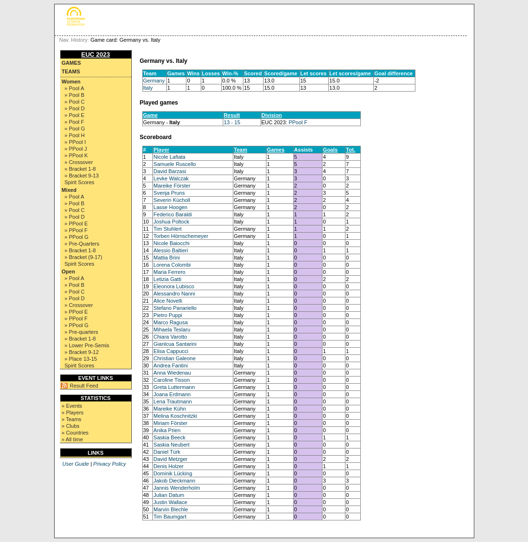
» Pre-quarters (81, 332)
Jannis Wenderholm (176, 488)
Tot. (350, 150)
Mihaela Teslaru (171, 329)
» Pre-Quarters (82, 244)
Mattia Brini (166, 257)
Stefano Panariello (174, 308)
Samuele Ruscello (174, 164)
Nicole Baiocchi (171, 243)
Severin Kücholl (171, 200)
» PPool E (76, 223)
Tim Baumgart (169, 516)
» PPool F (76, 230)
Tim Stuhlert (167, 229)
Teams (71, 71)
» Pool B (75, 95)
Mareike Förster (171, 186)
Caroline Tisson (171, 380)
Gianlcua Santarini (174, 344)
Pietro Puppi (167, 315)
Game (150, 115)
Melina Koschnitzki (175, 416)
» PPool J (76, 149)
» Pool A (74, 88)
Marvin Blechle (170, 509)
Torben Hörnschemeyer (180, 236)
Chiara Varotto (170, 337)
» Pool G (75, 128)
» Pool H (75, 135)
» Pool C (75, 102)
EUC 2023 (95, 54)
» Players (73, 412)
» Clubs (71, 426)
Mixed (69, 190)
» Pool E (75, 115)
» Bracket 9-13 (82, 175)
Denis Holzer (168, 466)
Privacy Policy (109, 464)
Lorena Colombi (172, 265)
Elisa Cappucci (170, 351)
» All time (72, 439)
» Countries (75, 433)
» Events (72, 406)
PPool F (297, 122)
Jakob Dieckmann (174, 480)
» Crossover (79, 162)
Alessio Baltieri (170, 250)
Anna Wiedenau (172, 373)
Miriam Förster (170, 423)
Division (272, 115)
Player (161, 150)
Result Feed (84, 386)
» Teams (71, 419)
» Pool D (75, 108)
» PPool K (76, 155)
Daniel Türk (166, 452)
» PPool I (75, 142)
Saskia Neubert (171, 445)
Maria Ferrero (169, 272)
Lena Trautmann (172, 401)
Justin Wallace (170, 502)
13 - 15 (232, 122)
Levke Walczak (171, 178)
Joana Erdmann (172, 394)
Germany (154, 80)
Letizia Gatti (167, 279)
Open (68, 271)
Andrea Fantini (170, 365)
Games (71, 63)
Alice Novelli (167, 301)
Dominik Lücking (172, 473)
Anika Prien (166, 430)
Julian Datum (168, 495)
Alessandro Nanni (174, 293)
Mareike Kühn (169, 409)
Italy (148, 88)
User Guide (75, 464)
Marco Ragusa (170, 322)
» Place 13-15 (81, 359)
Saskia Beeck (169, 437)
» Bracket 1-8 (80, 169)
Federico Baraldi (172, 214)
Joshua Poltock (171, 221)
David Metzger (170, 459)
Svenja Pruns (168, 193)
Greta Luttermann (174, 387)
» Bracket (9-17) (84, 257)
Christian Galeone (174, 358)
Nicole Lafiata (169, 157)
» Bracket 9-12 (82, 352)
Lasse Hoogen (170, 207)
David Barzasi (169, 171)
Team (240, 150)
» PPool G (77, 237)
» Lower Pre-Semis (87, 345)
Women (71, 81)
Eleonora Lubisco (173, 286)
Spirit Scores (79, 182)
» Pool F (74, 122)
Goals (330, 150)
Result (232, 115)
